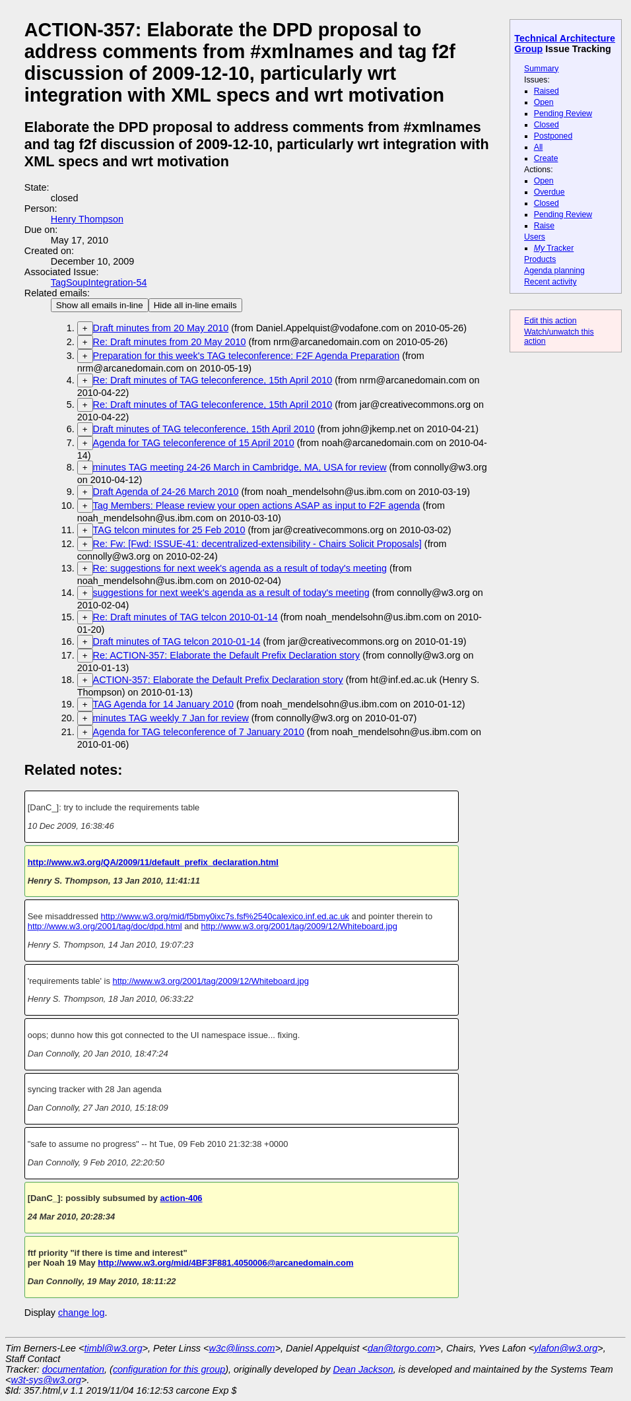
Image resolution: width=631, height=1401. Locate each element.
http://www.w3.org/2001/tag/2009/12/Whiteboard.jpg (299, 926)
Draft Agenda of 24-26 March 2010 (166, 491)
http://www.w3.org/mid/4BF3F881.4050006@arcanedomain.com (225, 1263)
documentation (73, 1369)
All (538, 147)
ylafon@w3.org (565, 1348)
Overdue (549, 192)
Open (544, 102)
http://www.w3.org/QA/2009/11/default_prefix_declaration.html (153, 862)
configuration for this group (169, 1369)
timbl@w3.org (113, 1348)
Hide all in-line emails (195, 305)
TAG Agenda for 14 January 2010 (163, 704)
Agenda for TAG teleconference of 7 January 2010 (198, 732)
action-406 (181, 1198)
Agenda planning (554, 270)
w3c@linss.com (242, 1348)
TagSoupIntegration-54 (99, 282)
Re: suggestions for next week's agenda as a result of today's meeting (240, 568)
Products (540, 259)
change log (81, 1312)
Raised (546, 91)
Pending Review (563, 113)
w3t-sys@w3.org (46, 1380)
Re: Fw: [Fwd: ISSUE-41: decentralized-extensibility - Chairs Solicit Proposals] (257, 543)
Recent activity (550, 281)
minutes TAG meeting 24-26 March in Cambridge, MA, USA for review (240, 467)
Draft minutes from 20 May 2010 (161, 328)
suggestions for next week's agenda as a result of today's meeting (231, 592)
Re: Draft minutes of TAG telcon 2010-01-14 (185, 617)
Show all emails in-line (99, 305)
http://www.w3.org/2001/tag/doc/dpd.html (105, 926)
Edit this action (550, 320)
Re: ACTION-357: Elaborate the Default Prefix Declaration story (226, 655)
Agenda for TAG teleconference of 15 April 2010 (193, 443)
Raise (544, 225)
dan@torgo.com (402, 1348)
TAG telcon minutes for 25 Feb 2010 (169, 530)
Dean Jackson (363, 1369)
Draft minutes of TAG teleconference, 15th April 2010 (204, 429)
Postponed (553, 136)
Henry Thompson (87, 219)
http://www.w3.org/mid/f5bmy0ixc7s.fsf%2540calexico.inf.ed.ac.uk (225, 916)
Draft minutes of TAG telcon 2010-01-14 (177, 641)
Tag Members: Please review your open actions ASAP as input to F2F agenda (256, 505)
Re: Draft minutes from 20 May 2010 (169, 342)
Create (546, 158)
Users (534, 237)
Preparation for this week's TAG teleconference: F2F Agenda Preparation (246, 355)
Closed (546, 124)
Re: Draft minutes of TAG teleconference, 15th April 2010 (213, 380)
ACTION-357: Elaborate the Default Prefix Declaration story (218, 679)
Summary (541, 68)
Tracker (554, 248)
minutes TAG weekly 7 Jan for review (171, 718)
